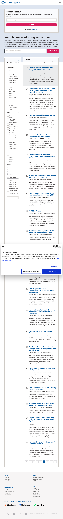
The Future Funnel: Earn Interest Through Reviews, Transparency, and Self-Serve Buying (42, 348)
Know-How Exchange (38, 489)
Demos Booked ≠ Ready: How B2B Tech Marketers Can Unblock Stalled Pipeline (42, 419)
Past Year (11, 172)
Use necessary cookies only (31, 271)
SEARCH (53, 51)
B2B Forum (35, 481)
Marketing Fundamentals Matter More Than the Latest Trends (41, 136)
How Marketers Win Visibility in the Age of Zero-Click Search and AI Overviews (42, 311)
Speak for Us (7, 494)
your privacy (34, 29)
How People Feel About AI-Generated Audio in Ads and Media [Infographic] (41, 290)
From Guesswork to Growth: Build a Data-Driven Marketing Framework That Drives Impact (42, 90)
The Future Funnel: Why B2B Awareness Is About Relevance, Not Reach (42, 156)
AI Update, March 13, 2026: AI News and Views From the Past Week (41, 231)
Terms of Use (36, 493)
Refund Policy (36, 491)
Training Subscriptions (38, 477)
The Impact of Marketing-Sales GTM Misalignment (42, 369)
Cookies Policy (36, 496)
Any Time (11, 174)
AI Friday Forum (35, 211)
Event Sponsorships (9, 491)
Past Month (11, 168)
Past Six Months (12, 170)
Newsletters (7, 481)
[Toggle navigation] (60, 2)
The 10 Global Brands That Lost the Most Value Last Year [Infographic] (41, 194)
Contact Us (35, 488)
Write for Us (7, 493)
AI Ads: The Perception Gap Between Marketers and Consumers (42, 176)
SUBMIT (31, 24)
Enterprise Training (37, 479)
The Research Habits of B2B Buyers (42, 115)
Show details (54, 266)
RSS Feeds (7, 479)
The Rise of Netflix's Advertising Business (40, 332)
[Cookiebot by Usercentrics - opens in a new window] (54, 246)
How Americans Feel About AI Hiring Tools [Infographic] (42, 388)
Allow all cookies (51, 271)
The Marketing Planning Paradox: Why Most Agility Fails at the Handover (41, 69)
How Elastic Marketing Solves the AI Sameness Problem (42, 443)
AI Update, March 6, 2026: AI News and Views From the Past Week (41, 404)
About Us (6, 477)
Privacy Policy (36, 494)
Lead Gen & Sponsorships (10, 489)
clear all (17, 62)
